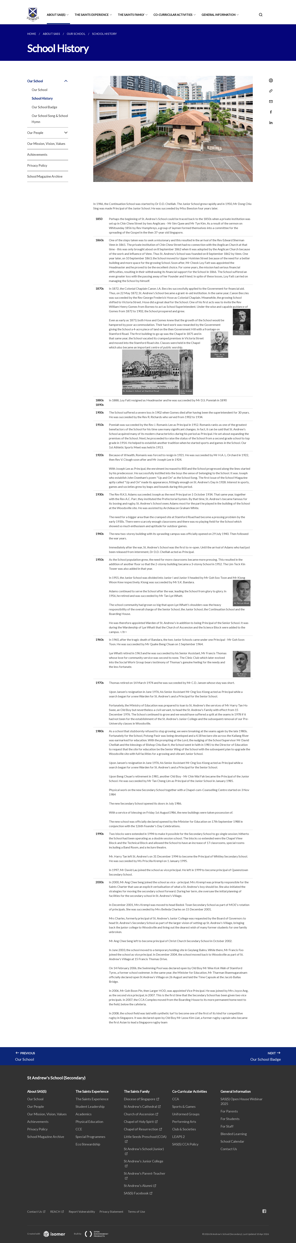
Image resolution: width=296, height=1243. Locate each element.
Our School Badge (44, 107)
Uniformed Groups (186, 1114)
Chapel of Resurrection (141, 1129)
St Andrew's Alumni (138, 1185)
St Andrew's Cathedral (140, 1106)
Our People (47, 133)
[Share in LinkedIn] (269, 120)
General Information (218, 14)
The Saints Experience (92, 14)
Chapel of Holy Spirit (139, 1121)
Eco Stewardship (88, 1144)
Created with (49, 1233)
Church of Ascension (139, 1114)
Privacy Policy (37, 165)
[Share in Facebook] (269, 109)
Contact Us (228, 1149)
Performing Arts (184, 1121)
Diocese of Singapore (139, 1099)
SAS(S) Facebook (136, 1193)
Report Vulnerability (82, 1211)
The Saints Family (131, 14)
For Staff (227, 1126)
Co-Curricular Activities (172, 14)
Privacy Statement (111, 1211)
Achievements (37, 155)
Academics (84, 1114)
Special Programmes (90, 1137)
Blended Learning (233, 1134)
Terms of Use (136, 1211)
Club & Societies (184, 1129)
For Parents (229, 1111)
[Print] (269, 80)
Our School (47, 81)
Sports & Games (184, 1106)
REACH (55, 1211)
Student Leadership (90, 1106)
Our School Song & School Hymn (50, 119)
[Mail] (269, 99)
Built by (94, 1233)
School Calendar (232, 1141)
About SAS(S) (56, 14)
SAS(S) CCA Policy (185, 1144)
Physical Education (89, 1121)
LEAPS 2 (178, 1137)
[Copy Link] (269, 90)
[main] (148, 544)
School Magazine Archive (44, 176)
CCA (175, 1099)
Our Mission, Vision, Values (46, 144)
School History (42, 98)
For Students (230, 1119)
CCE (79, 1129)
